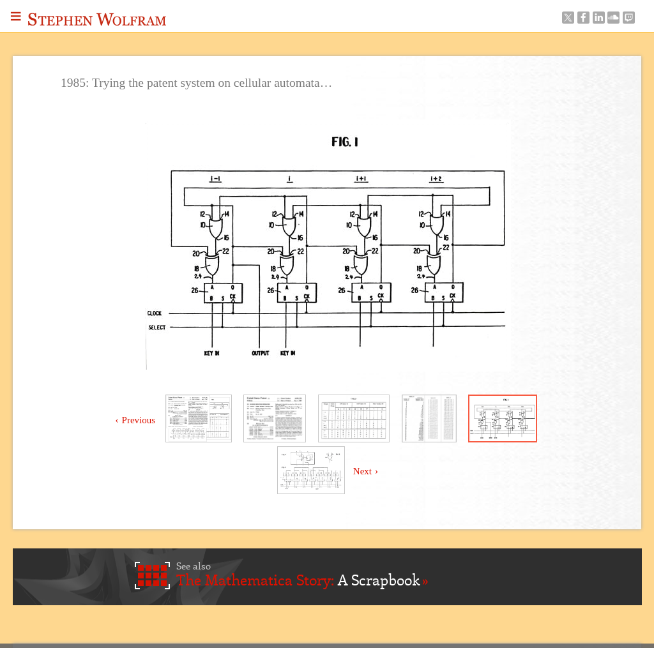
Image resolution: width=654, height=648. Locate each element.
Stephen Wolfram (97, 19)
